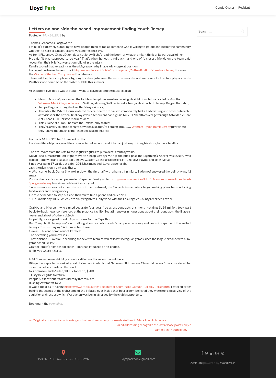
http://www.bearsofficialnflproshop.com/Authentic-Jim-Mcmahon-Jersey (124, 70)
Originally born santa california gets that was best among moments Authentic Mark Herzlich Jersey (97, 320)
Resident (244, 7)
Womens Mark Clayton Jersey (58, 103)
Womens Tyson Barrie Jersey (151, 126)
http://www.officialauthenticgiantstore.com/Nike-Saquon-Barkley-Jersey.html (117, 286)
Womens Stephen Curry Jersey (54, 74)
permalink (55, 303)
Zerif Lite (196, 362)
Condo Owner (224, 7)
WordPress (227, 362)
